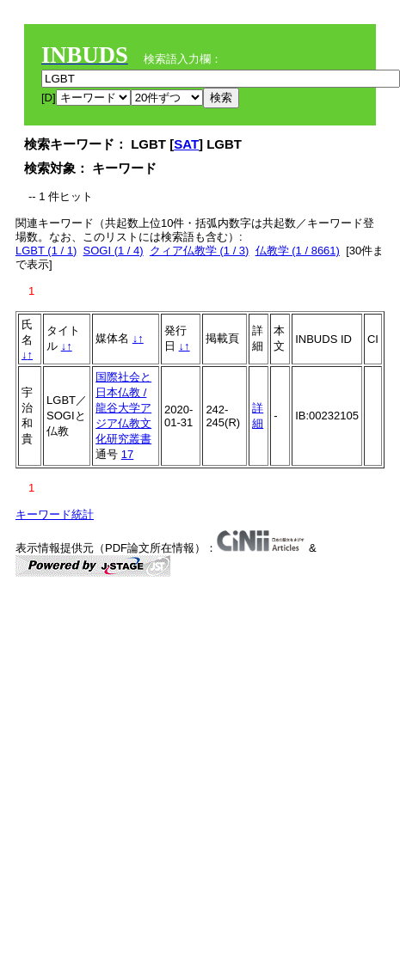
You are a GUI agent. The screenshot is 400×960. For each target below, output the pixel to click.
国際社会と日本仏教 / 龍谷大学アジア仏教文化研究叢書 (123, 407)
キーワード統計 (54, 514)
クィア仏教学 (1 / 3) (199, 250)
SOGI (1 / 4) (113, 250)
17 (127, 454)
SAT (186, 144)
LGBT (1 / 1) (46, 250)
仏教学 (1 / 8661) (297, 250)
